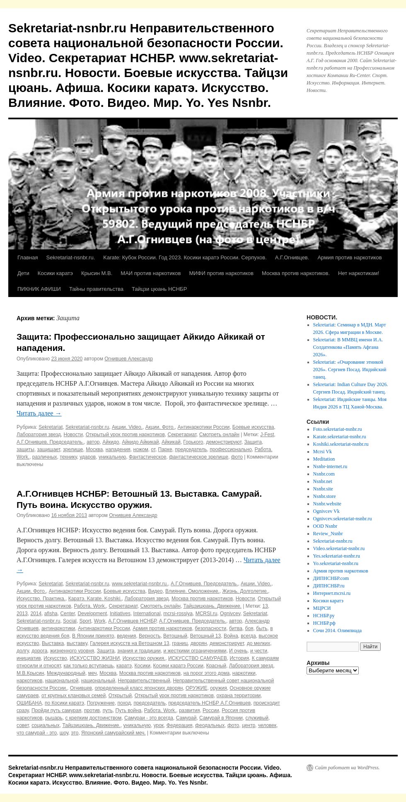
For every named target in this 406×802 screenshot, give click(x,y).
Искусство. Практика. (41, 599)
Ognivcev (230, 613)
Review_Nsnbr (328, 533)
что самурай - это (37, 733)
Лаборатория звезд (39, 434)
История (239, 658)
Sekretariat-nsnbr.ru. (70, 257)
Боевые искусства (253, 427)
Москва (94, 449)
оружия (218, 688)
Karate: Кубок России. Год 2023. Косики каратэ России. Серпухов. (185, 257)
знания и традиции (139, 651)
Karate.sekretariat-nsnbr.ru (339, 437)
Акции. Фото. (160, 427)
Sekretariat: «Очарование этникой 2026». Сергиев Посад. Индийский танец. (350, 369)
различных (44, 457)
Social (70, 621)
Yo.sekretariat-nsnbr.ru (335, 563)
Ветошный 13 (205, 636)
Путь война (129, 710)
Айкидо (110, 442)
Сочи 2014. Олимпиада (337, 630)
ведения (126, 636)
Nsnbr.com (324, 474)
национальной (61, 681)
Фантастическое (147, 457)
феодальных (210, 725)
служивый (256, 718)
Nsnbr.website (327, 504)
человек (267, 725)
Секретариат (182, 434)
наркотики (244, 673)
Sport (85, 621)
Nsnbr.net (322, 481)
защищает (48, 449)
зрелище (73, 449)
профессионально (231, 449)
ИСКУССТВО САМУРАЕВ (197, 658)
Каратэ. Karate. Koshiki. (95, 599)
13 (265, 606)
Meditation (324, 459)
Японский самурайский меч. (113, 733)
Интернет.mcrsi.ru (331, 593)
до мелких (259, 643)
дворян (199, 643)
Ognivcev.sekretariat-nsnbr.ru (342, 519)
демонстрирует (227, 643)
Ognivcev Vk (326, 511)
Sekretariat (51, 427)
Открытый (120, 695)
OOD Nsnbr (325, 526)
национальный (98, 681)
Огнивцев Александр (128, 359)
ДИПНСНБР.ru (329, 586)
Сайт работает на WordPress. (347, 768)
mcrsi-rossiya (178, 613)
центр (248, 725)
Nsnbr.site (323, 489)
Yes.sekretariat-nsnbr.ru (336, 556)
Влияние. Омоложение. (192, 591)
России (211, 710)
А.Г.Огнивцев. (292, 257)
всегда (248, 636)
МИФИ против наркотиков (221, 273)
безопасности (210, 628)
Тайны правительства (96, 289)
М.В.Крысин (30, 673)
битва (235, 628)
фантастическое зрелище (198, 457)
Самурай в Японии (221, 718)
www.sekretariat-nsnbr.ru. (140, 584)
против (92, 710)
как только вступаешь (89, 666)
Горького (193, 442)
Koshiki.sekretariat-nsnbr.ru (341, 444)
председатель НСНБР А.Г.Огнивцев (209, 703)
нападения (118, 449)
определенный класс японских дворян (139, 688)
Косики (142, 666)
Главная (27, 257)
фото (237, 457)
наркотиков (29, 681)
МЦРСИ (322, 608)
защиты (25, 449)
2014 (35, 613)
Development (92, 613)
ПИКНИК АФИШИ (39, 289)
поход (123, 703)
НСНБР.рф (324, 623)
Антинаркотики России (204, 427)
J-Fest (267, 434)
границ (180, 643)
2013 (22, 613)
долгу (23, 651)
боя (249, 628)
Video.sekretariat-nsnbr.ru (339, 548)
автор (93, 442)
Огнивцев (81, 688)
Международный (66, 673)
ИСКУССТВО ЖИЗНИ (95, 658)
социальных (45, 725)
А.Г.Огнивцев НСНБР (132, 621)
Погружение (101, 703)
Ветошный (175, 636)
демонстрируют (224, 442)
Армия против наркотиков (349, 257)
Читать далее (39, 413)
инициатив (29, 658)
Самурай (186, 718)
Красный (216, 666)
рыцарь (54, 718)
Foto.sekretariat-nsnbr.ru (337, 429)
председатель (191, 449)
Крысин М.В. (96, 273)
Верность (149, 636)
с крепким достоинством (93, 718)
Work (100, 621)
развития (189, 710)
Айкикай (171, 442)
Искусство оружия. (144, 658)
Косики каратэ (55, 273)
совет (23, 725)
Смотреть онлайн (219, 434)
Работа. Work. (90, 606)
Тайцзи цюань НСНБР (159, 289)
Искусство (55, 658)
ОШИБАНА (29, 703)
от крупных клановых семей (73, 695)
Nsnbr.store (324, 496)
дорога (39, 651)
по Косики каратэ (64, 703)
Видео (155, 591)
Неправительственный (144, 681)
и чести (258, 651)
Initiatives (120, 613)
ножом (140, 449)
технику (68, 457)
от (153, 449)
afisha (51, 613)
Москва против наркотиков (202, 599)
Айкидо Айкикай (140, 442)
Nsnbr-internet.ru (330, 466)
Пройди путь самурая (56, 710)
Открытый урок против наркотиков (125, 434)
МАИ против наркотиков (151, 273)
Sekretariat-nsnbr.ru (87, 427)
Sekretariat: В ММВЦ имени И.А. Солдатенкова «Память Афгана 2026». (348, 347)
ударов (88, 457)
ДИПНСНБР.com (331, 578)
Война (231, 636)
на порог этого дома (207, 673)
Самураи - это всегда (148, 718)
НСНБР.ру (324, 615)
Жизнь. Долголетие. (245, 591)
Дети (23, 273)
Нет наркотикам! (358, 273)
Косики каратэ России (178, 666)
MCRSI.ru (207, 613)
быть (261, 628)
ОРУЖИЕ (196, 688)
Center (67, 613)
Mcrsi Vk (322, 451)
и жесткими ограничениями (194, 651)
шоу (64, 733)
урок (159, 725)
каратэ (124, 666)
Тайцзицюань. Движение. (212, 606)
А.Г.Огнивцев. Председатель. (50, 442)
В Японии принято (93, 636)
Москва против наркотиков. (296, 273)
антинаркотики (58, 628)
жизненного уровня (72, 651)
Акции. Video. (127, 427)
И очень (238, 651)
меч (92, 673)
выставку (77, 643)
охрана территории (239, 695)
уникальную (112, 457)
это (74, 733)
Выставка (53, 643)
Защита (253, 442)
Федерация (180, 725)
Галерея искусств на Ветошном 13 (129, 643)
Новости (73, 434)
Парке (165, 449)
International (147, 613)
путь (108, 710)
